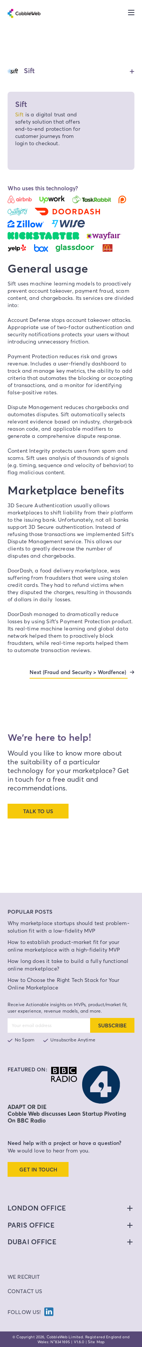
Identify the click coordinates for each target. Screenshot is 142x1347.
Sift (19, 114)
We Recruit (24, 1276)
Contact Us (25, 1291)
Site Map (96, 1341)
